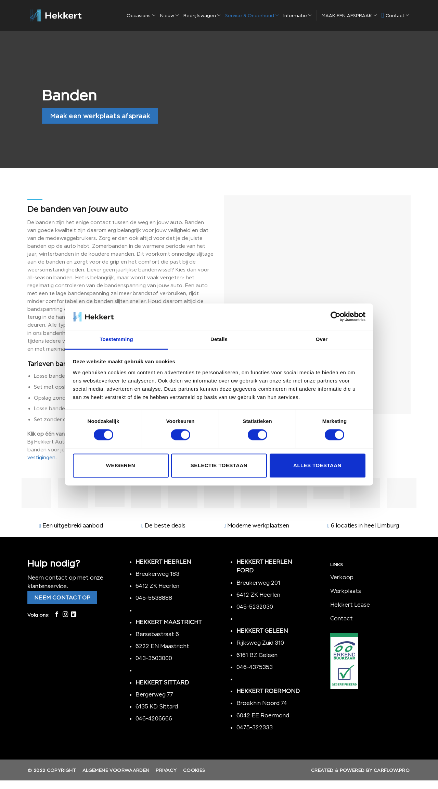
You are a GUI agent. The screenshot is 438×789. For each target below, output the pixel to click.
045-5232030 (254, 606)
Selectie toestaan (219, 465)
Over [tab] (322, 339)
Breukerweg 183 (157, 573)
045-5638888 (154, 597)
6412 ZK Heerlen (157, 585)
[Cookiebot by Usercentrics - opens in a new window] (335, 317)
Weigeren (120, 465)
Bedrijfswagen (201, 15)
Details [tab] (219, 339)
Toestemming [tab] (116, 339)
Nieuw (169, 15)
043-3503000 (154, 658)
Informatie (297, 15)
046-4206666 (154, 718)
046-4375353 (254, 667)
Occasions (141, 15)
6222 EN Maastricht (162, 646)
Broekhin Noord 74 (261, 703)
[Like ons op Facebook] (57, 614)
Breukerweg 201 (258, 582)
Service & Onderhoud (252, 15)
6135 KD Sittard (157, 706)
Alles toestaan (317, 465)
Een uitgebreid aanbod (72, 525)
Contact (395, 15)
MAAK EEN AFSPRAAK (349, 15)
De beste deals (165, 525)
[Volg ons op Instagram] (65, 614)
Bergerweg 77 (154, 694)
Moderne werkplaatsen (258, 525)
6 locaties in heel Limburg (365, 525)
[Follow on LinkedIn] (73, 614)
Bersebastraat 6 (157, 634)
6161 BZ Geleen (257, 655)
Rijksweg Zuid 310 (260, 642)
